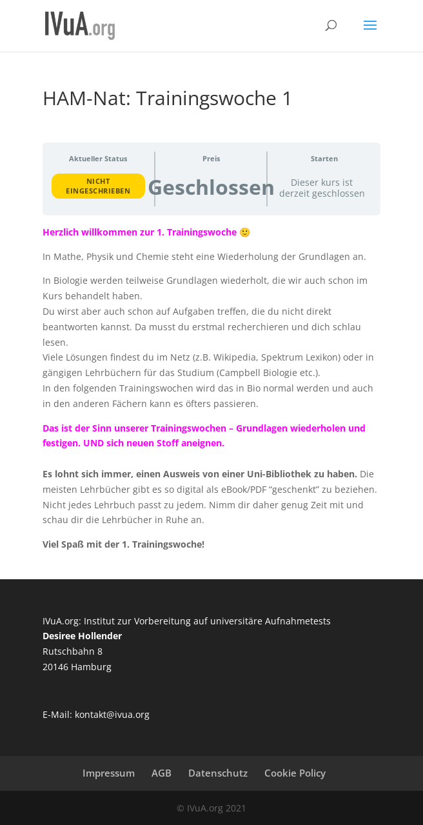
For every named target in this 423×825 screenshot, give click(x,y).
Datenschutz (218, 772)
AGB (162, 772)
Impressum (109, 772)
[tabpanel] (212, 388)
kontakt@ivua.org (112, 714)
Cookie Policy (295, 772)
